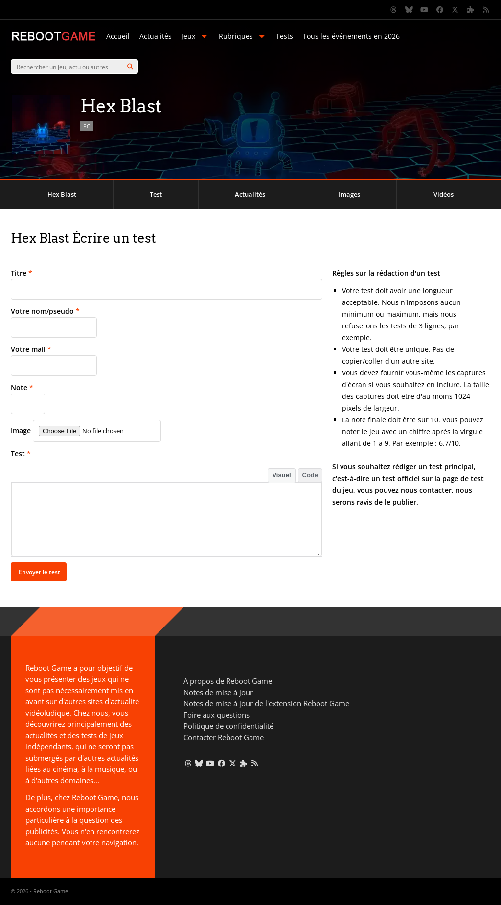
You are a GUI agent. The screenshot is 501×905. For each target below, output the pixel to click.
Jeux (195, 36)
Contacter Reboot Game (223, 737)
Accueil (118, 36)
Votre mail (31, 349)
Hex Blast (61, 194)
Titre (21, 273)
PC (86, 126)
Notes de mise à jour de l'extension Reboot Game (266, 703)
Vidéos (443, 194)
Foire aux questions (216, 714)
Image (21, 430)
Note (22, 387)
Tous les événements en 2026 (351, 36)
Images (349, 194)
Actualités (155, 36)
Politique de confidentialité (228, 726)
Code (310, 475)
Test (156, 194)
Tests (284, 36)
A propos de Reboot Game (227, 681)
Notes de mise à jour (218, 692)
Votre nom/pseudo (45, 311)
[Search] (130, 66)
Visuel (281, 475)
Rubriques (243, 36)
